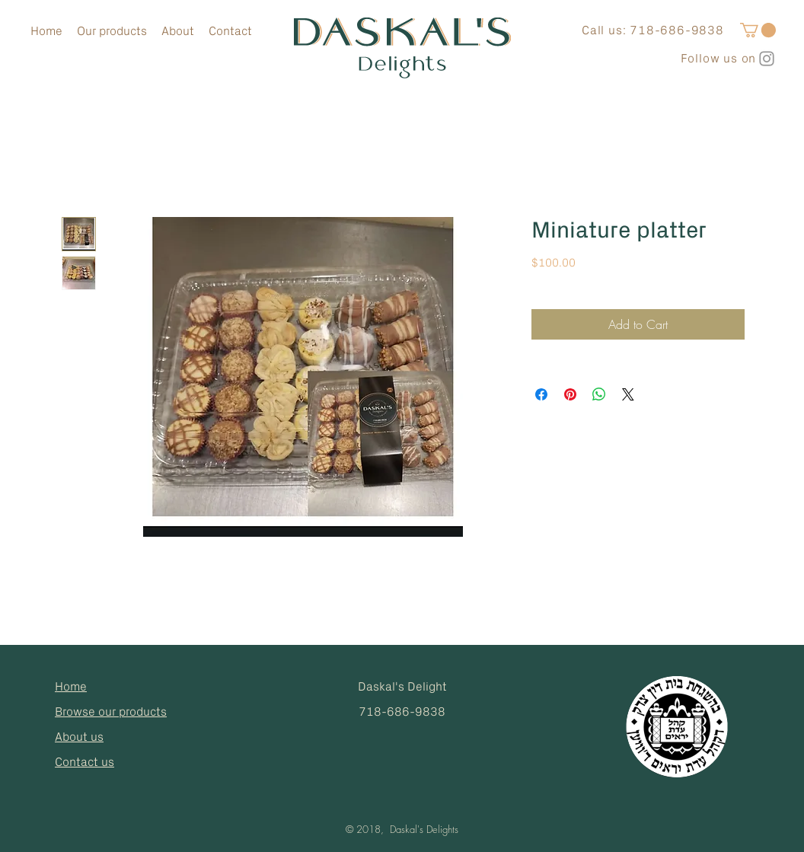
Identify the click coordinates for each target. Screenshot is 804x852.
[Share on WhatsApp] (599, 394)
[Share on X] (628, 394)
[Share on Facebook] (541, 394)
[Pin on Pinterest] (570, 394)
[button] (758, 30)
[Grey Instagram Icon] (767, 59)
